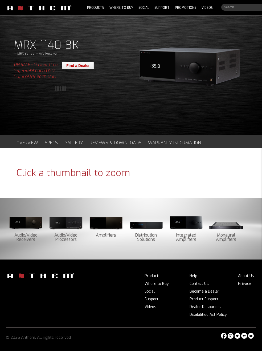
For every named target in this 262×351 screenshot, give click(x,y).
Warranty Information (174, 143)
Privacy (244, 283)
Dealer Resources (205, 306)
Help (193, 275)
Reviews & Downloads (115, 143)
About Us (246, 275)
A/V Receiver (48, 53)
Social (150, 291)
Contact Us (199, 283)
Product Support (204, 299)
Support (151, 299)
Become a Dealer (204, 291)
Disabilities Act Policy (208, 314)
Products (153, 275)
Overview (27, 143)
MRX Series (25, 53)
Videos (150, 306)
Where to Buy (157, 283)
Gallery (73, 143)
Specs (51, 143)
